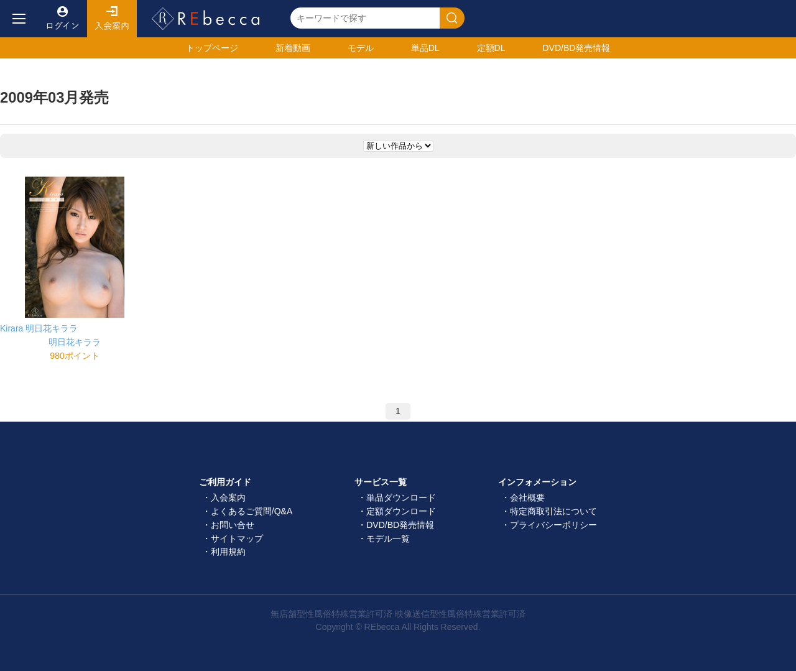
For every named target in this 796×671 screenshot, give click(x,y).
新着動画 (292, 48)
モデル (361, 48)
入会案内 (112, 18)
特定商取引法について (553, 511)
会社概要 (527, 497)
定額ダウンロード (401, 511)
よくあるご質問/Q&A (251, 511)
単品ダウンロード (401, 497)
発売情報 (576, 48)
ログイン (62, 18)
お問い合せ (232, 525)
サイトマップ (237, 539)
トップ (212, 48)
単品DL (425, 48)
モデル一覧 (388, 539)
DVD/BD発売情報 (400, 525)
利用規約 (228, 552)
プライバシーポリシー (553, 525)
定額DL (491, 48)
